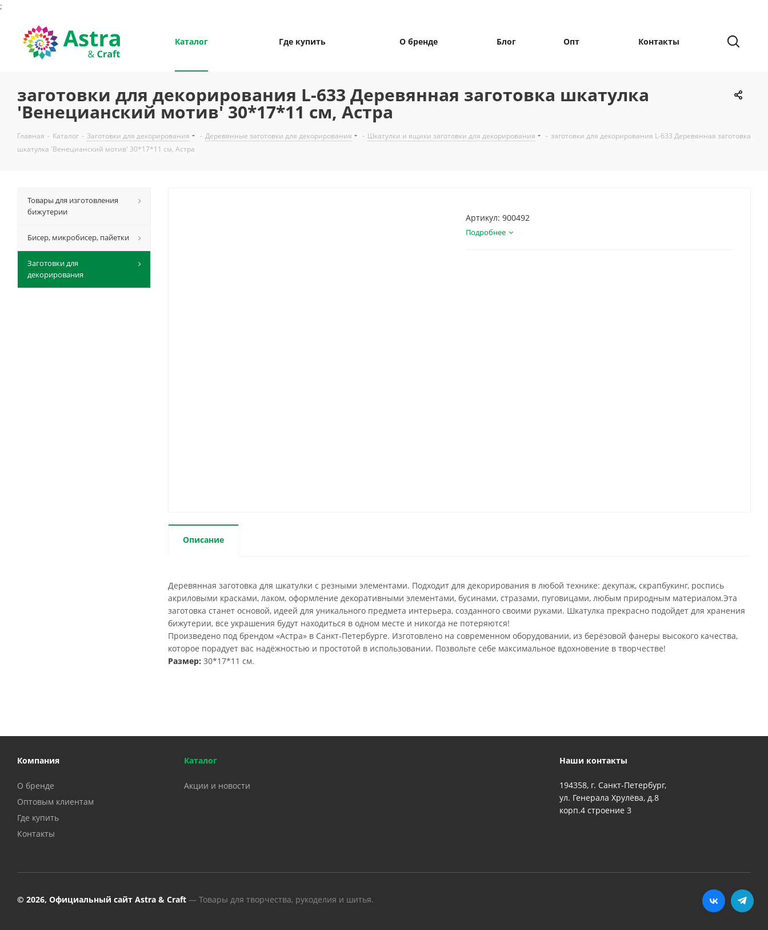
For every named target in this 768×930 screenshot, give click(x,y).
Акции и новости (217, 785)
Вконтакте (713, 900)
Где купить (38, 817)
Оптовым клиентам (55, 801)
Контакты (36, 833)
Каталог (200, 760)
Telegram (742, 900)
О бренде (35, 785)
